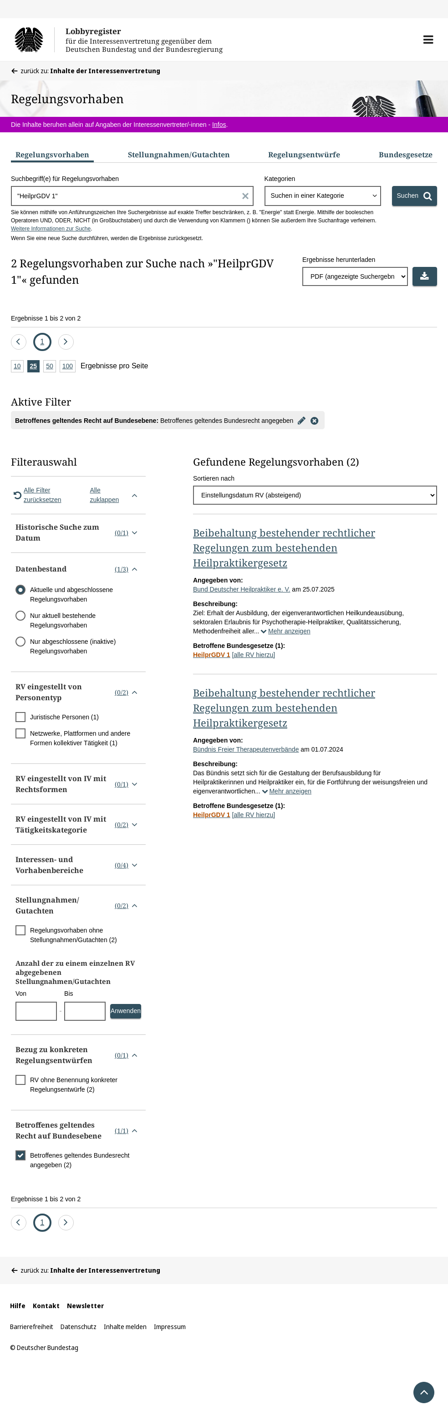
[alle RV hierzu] (253, 654)
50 (51, 366)
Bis (68, 993)
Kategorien (280, 178)
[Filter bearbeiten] (301, 420)
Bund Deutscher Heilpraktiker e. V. (241, 589)
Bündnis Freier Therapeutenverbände (246, 749)
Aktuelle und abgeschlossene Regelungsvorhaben (71, 594)
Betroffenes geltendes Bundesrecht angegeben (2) (79, 1160)
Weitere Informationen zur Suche (51, 229)
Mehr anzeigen (285, 631)
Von (20, 993)
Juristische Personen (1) (64, 717)
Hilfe (17, 1305)
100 (69, 366)
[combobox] (323, 196)
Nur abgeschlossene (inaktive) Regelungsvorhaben (73, 646)
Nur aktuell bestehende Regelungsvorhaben (63, 620)
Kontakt (46, 1305)
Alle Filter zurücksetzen (36, 495)
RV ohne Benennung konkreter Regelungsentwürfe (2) (73, 1084)
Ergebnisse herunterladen (338, 259)
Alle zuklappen (115, 495)
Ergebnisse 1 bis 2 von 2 (46, 318)
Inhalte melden (125, 1326)
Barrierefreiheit (31, 1326)
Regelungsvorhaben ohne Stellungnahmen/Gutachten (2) (73, 935)
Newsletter (85, 1305)
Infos (219, 124)
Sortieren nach (213, 478)
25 (35, 366)
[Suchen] (414, 196)
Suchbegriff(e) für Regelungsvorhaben (65, 178)
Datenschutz (79, 1326)
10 (19, 366)
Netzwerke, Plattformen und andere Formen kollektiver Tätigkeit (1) (80, 738)
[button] (428, 39)
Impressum (170, 1326)
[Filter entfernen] (314, 420)
